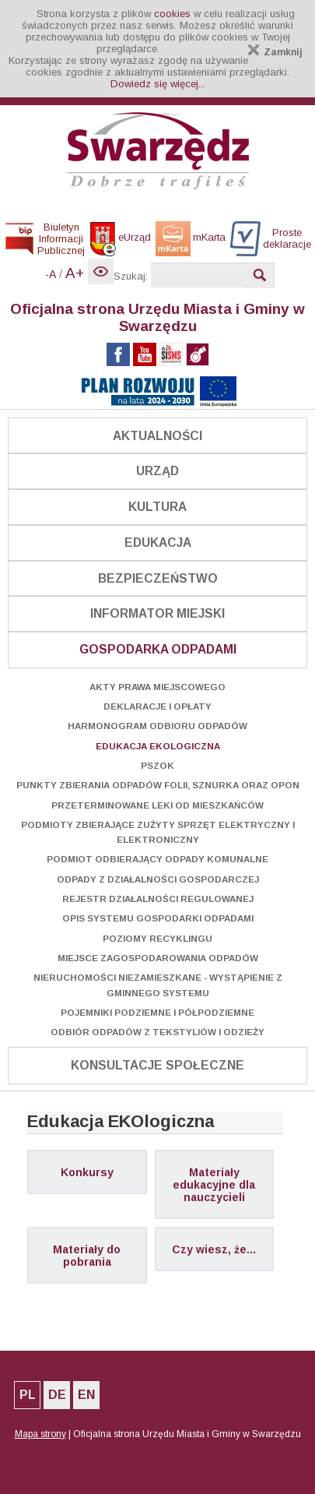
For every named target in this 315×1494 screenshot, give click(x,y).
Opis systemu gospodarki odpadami (158, 918)
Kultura (157, 506)
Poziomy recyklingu (157, 938)
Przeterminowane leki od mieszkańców (157, 805)
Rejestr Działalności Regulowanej (158, 898)
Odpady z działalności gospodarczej (158, 879)
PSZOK (157, 765)
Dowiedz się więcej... (157, 84)
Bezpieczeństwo (158, 578)
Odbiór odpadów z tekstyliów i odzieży (157, 1032)
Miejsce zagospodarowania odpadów (158, 958)
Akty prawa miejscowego (157, 687)
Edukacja (157, 542)
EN (86, 1394)
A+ (74, 273)
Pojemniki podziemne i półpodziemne (157, 1012)
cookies (172, 13)
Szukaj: (131, 276)
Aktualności (157, 435)
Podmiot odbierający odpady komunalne (157, 859)
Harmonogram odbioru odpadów (157, 726)
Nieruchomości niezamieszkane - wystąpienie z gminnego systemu (157, 984)
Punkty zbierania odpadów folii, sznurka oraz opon (157, 785)
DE (57, 1394)
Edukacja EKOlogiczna (158, 746)
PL (27, 1394)
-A (50, 274)
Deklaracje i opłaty (157, 706)
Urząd (157, 470)
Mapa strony (40, 1434)
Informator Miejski (157, 613)
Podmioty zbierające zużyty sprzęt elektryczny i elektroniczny (158, 831)
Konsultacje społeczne (157, 1065)
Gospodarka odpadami (157, 649)
